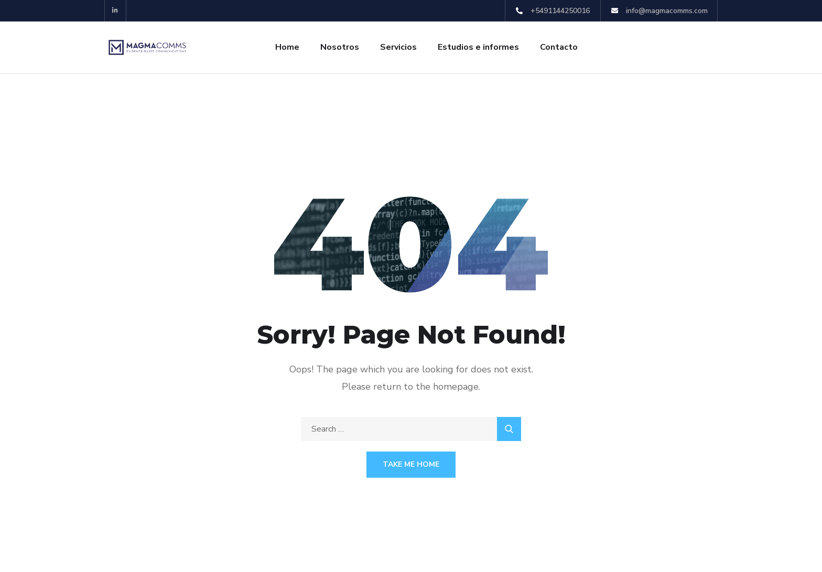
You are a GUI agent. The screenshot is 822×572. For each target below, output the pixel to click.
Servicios (398, 47)
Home (287, 47)
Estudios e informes (478, 47)
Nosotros (339, 47)
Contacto (559, 47)
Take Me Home (411, 464)
